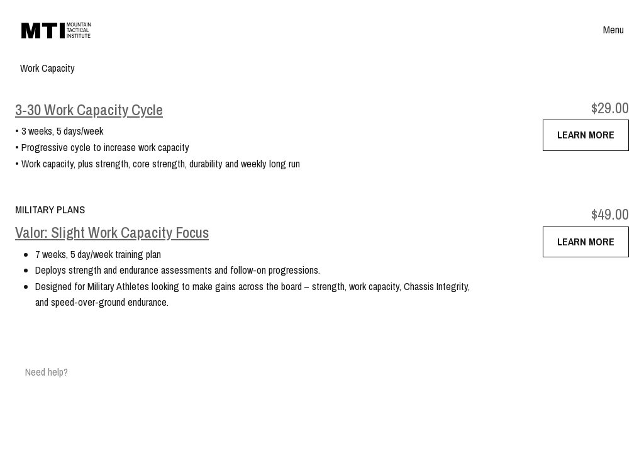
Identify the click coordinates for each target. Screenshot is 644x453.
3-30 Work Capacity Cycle (89, 110)
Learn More (585, 135)
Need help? (46, 372)
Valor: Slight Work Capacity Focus (112, 232)
